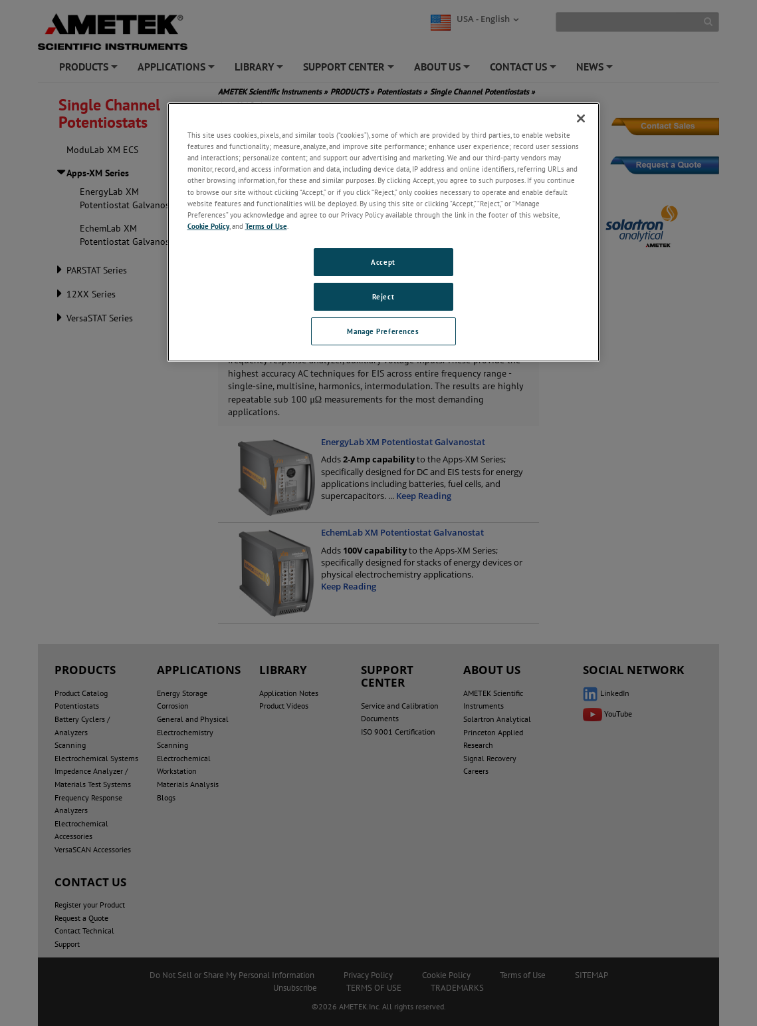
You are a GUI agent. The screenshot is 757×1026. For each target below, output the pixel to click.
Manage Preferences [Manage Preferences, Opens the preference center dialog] (383, 331)
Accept (383, 262)
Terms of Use (266, 226)
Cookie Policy (208, 226)
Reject (383, 296)
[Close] (580, 118)
